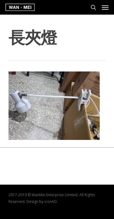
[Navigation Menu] (105, 7)
